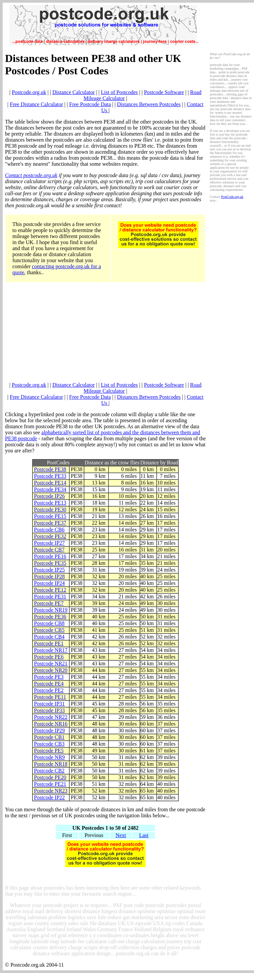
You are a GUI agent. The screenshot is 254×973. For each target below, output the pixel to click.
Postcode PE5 (49, 750)
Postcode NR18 (51, 764)
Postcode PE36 (50, 616)
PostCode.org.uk (232, 197)
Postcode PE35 (50, 563)
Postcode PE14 (50, 482)
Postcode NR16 (51, 724)
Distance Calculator (74, 92)
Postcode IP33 (49, 710)
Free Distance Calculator (36, 104)
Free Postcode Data (90, 104)
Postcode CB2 (49, 770)
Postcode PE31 (50, 596)
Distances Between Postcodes (149, 104)
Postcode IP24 (49, 583)
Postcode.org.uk (29, 92)
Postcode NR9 (49, 757)
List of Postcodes (119, 92)
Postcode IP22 (49, 797)
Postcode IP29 (49, 730)
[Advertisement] (105, 335)
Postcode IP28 (49, 576)
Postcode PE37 (50, 523)
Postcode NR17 (51, 650)
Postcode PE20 (50, 777)
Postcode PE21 (50, 784)
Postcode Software (164, 92)
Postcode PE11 (50, 697)
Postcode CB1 (49, 737)
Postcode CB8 (49, 623)
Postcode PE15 (50, 516)
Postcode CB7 (49, 549)
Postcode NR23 (51, 791)
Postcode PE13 (50, 503)
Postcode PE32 (50, 536)
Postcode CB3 (49, 744)
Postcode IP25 (49, 570)
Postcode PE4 (49, 683)
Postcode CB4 (49, 637)
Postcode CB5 (49, 630)
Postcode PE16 (50, 556)
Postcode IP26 (49, 496)
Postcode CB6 (49, 529)
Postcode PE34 (50, 489)
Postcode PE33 (50, 476)
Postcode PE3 (49, 677)
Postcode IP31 (49, 703)
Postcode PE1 (49, 643)
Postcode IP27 (49, 543)
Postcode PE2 (49, 690)
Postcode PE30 (50, 509)
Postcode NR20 (51, 670)
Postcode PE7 (49, 603)
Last (144, 835)
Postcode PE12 (50, 590)
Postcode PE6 (49, 657)
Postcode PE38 (50, 469)
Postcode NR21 (51, 663)
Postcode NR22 (51, 717)
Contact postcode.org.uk (31, 175)
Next (120, 835)
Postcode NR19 (51, 610)
